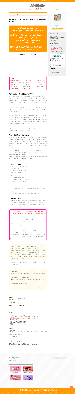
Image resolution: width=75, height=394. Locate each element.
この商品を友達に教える (55, 72)
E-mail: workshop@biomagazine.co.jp (16, 346)
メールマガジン (38, 0)
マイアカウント (37, 9)
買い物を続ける (54, 73)
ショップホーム (12, 362)
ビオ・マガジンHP (53, 0)
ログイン (30, 9)
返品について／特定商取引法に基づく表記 (57, 51)
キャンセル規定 (29, 362)
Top (71, 385)
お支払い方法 (23, 362)
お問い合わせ (45, 0)
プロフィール (57, 29)
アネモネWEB (61, 0)
